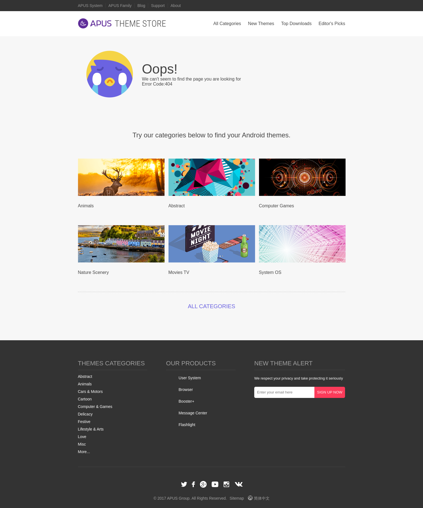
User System (190, 378)
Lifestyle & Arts (91, 429)
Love (82, 436)
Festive (84, 421)
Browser (186, 389)
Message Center (193, 413)
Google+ (203, 484)
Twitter (184, 484)
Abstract (85, 376)
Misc (82, 444)
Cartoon (85, 399)
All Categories (227, 23)
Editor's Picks (332, 23)
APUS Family (119, 5)
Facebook (194, 484)
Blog (141, 5)
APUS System (90, 5)
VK (239, 484)
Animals (85, 384)
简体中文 (259, 498)
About (176, 5)
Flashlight (187, 424)
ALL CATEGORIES (211, 306)
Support (158, 5)
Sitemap (236, 498)
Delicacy (85, 414)
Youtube (215, 484)
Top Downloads (296, 23)
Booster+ (186, 401)
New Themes (261, 23)
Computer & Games (95, 406)
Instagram (226, 484)
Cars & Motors (90, 391)
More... (84, 451)
